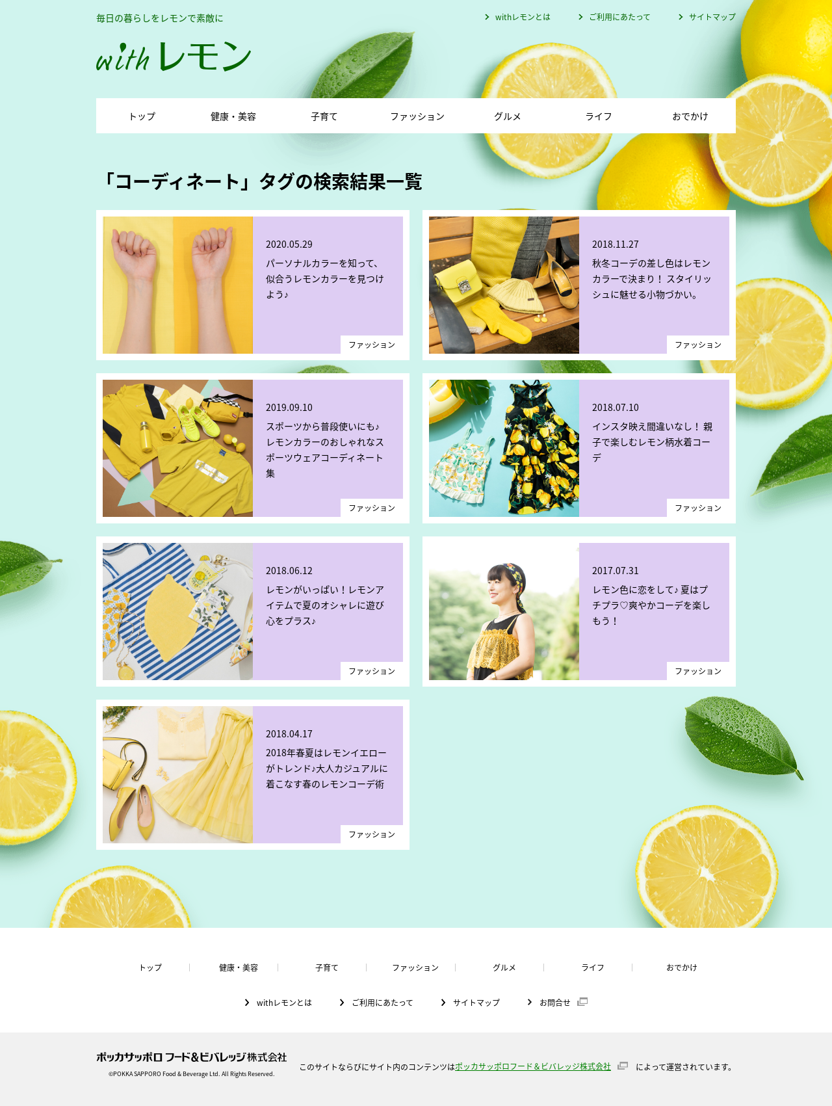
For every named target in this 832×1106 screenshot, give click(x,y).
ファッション (417, 115)
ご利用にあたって (620, 17)
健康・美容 (233, 115)
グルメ (507, 115)
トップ (141, 115)
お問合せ (555, 1002)
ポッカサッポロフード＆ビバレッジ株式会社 (533, 1066)
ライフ (598, 115)
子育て (324, 115)
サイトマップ (712, 17)
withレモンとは (523, 17)
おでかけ (690, 115)
